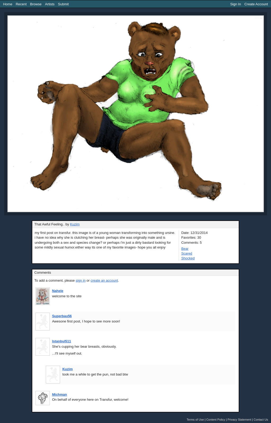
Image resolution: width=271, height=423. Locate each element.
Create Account (256, 4)
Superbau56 (62, 316)
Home (7, 4)
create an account (104, 280)
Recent (21, 4)
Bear (184, 249)
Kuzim (75, 224)
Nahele (58, 291)
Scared (186, 253)
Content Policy (215, 419)
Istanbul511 (61, 341)
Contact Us (261, 419)
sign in (81, 280)
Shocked (188, 258)
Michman (59, 394)
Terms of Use (195, 419)
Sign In (235, 4)
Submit (63, 4)
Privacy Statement (239, 419)
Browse (36, 4)
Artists (50, 4)
